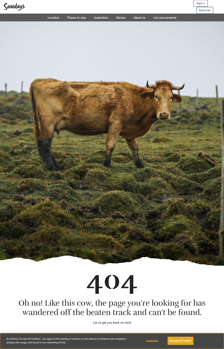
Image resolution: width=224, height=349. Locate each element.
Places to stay (76, 17)
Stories (121, 17)
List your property (165, 17)
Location (53, 17)
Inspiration (101, 17)
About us (139, 17)
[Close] (217, 340)
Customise (152, 340)
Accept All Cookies (180, 340)
